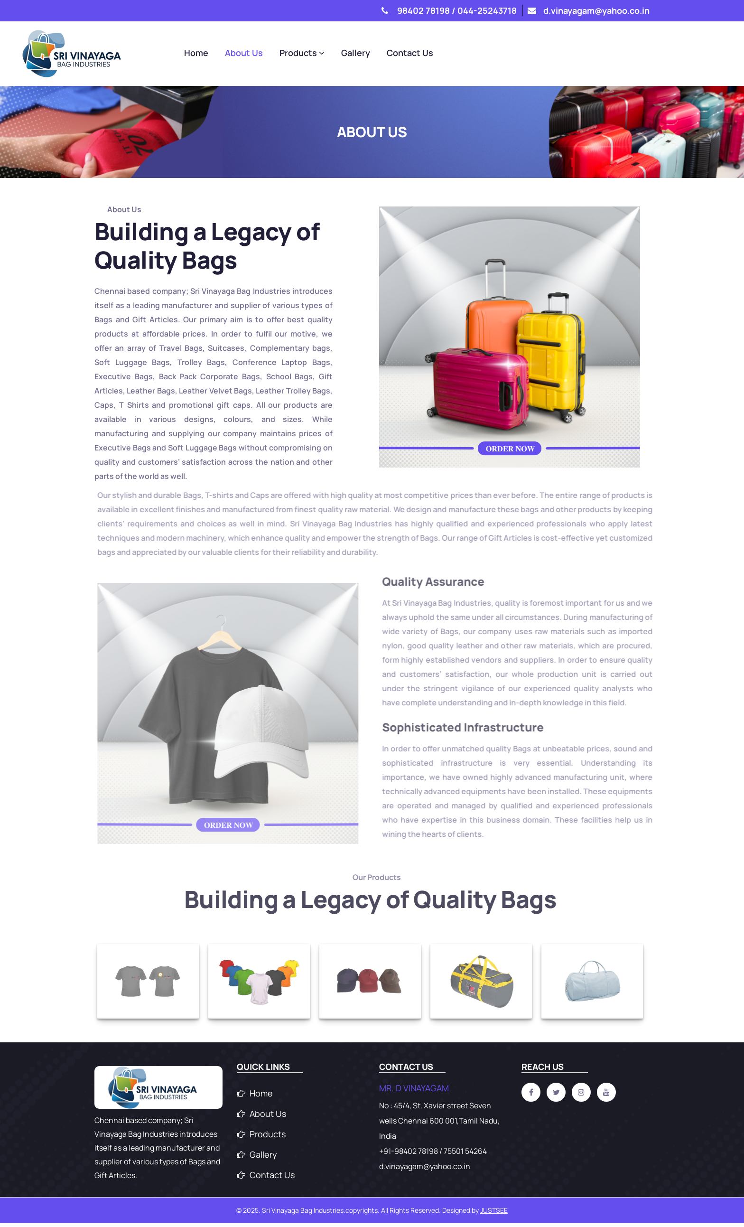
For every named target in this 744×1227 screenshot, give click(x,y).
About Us (460, 53)
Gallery (572, 53)
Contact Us (626, 53)
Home (412, 53)
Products (518, 53)
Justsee (494, 1213)
